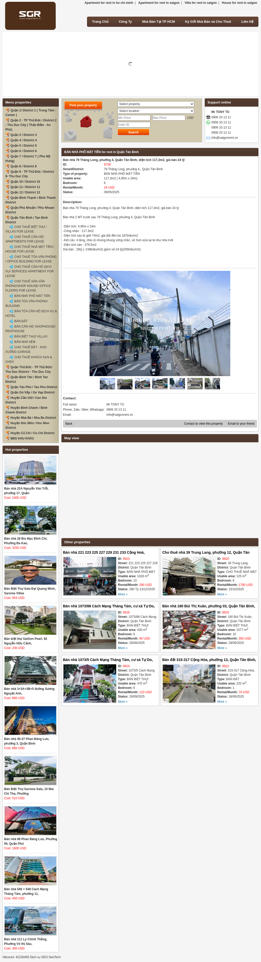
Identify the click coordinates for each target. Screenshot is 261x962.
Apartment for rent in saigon (158, 3)
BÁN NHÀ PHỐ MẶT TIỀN (32, 296)
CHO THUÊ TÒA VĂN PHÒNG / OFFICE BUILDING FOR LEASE (31, 259)
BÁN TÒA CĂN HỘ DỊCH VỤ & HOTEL (31, 313)
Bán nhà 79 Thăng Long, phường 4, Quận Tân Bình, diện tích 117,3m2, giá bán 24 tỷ (123, 160)
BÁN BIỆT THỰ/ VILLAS (30, 336)
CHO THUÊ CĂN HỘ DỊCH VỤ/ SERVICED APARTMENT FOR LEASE (29, 271)
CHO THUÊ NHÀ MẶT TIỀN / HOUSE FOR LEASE (29, 249)
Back (69, 423)
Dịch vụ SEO (39, 957)
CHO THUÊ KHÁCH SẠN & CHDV (28, 359)
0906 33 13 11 (221, 117)
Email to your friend (241, 423)
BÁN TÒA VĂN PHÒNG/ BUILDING (26, 303)
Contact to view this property (203, 423)
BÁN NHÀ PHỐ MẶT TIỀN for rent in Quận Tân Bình (101, 152)
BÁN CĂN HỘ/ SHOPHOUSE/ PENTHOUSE (30, 329)
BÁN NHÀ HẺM (24, 342)
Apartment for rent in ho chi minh (108, 3)
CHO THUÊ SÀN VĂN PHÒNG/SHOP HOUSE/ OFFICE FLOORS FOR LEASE (28, 286)
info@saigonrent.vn (224, 138)
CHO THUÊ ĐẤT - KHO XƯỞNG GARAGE (26, 349)
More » (122, 594)
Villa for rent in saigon (200, 3)
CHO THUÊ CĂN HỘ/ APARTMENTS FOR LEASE (24, 239)
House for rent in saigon (239, 3)
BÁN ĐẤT (21, 321)
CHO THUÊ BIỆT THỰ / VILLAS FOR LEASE (26, 229)
